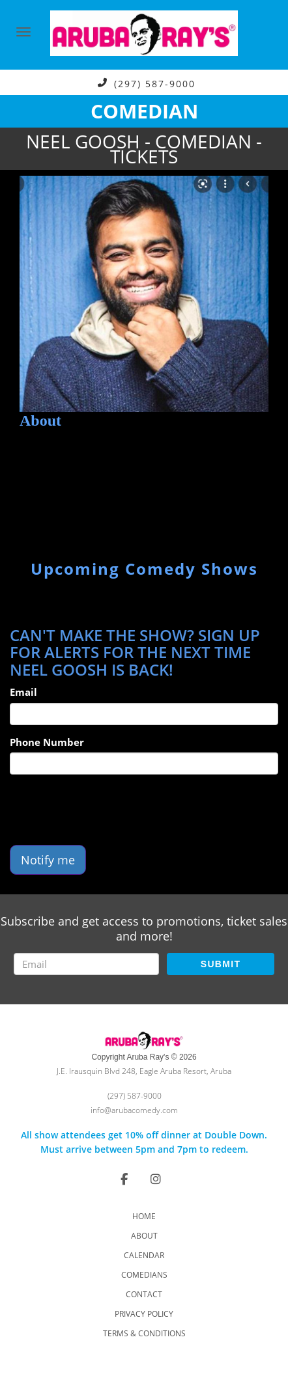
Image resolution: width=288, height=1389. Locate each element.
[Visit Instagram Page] (156, 1179)
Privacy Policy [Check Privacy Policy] (144, 1313)
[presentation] (109, 809)
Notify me (48, 860)
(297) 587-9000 (154, 83)
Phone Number (47, 742)
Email (23, 691)
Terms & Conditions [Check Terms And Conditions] (144, 1333)
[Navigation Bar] (23, 31)
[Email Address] (86, 964)
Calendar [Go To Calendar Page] (144, 1255)
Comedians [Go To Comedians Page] (144, 1274)
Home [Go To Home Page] (144, 1216)
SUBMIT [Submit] (220, 964)
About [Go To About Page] (144, 1235)
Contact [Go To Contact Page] (144, 1294)
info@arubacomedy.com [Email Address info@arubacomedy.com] (134, 1110)
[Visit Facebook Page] (124, 1179)
